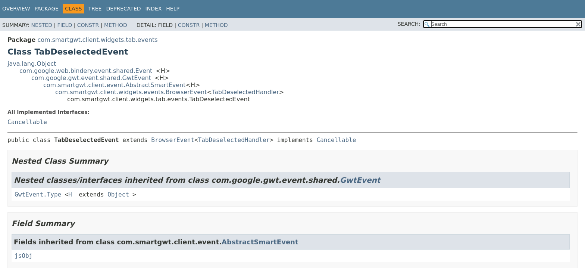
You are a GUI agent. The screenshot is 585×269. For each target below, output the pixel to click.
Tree (94, 9)
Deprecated (123, 9)
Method (115, 25)
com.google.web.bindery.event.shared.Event (85, 70)
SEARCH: (409, 24)
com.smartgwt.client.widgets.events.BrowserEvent (131, 92)
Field (64, 25)
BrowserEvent (172, 139)
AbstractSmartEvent (260, 242)
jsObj (23, 255)
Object (118, 194)
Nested (41, 25)
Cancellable (27, 122)
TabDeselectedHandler (245, 92)
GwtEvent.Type (38, 194)
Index (154, 9)
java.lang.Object (31, 63)
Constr (88, 25)
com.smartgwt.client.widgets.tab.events (97, 39)
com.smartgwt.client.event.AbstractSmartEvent (114, 85)
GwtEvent (360, 180)
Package (47, 9)
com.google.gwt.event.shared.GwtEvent (91, 77)
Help (172, 9)
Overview (16, 9)
